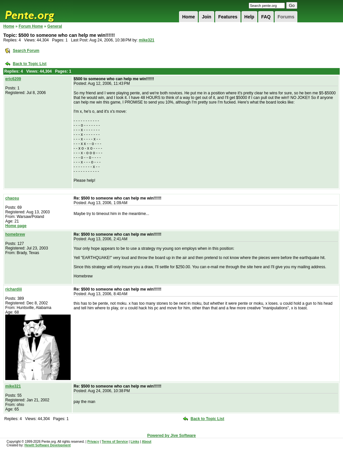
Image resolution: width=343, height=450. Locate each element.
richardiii (13, 289)
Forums (286, 16)
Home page (16, 226)
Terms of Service (115, 441)
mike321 (146, 40)
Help (249, 16)
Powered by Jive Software (171, 435)
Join (206, 16)
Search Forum (26, 50)
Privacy (93, 441)
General (54, 26)
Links (134, 441)
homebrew (15, 234)
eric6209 (13, 79)
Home (188, 16)
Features (227, 16)
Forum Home (31, 26)
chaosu (12, 198)
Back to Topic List (29, 63)
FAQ (266, 16)
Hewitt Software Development (47, 445)
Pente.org (38, 11)
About (146, 441)
